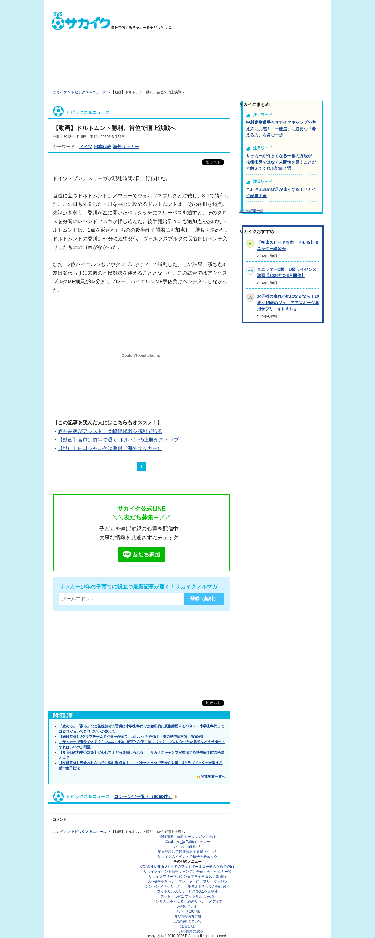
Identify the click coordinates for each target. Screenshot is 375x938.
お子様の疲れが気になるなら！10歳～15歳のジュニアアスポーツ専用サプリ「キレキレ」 (288, 302)
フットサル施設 (187, 896)
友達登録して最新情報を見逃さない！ (187, 852)
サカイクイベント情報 (187, 871)
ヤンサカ (187, 901)
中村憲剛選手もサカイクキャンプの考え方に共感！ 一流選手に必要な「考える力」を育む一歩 (281, 128)
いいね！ (187, 847)
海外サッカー (126, 146)
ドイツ (85, 146)
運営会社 (187, 926)
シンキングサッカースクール (187, 886)
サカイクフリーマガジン (187, 876)
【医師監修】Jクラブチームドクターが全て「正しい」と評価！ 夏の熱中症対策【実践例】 (132, 737)
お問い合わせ (187, 906)
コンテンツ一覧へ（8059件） (143, 796)
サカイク (60, 92)
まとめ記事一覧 (251, 211)
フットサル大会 (187, 891)
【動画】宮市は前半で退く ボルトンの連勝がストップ (118, 440)
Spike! (187, 881)
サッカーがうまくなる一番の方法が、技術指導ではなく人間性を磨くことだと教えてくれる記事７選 (281, 162)
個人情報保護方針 (187, 916)
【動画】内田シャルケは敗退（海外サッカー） (110, 448)
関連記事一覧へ (213, 777)
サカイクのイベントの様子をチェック (187, 857)
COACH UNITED (187, 867)
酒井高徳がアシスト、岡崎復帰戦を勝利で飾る (110, 431)
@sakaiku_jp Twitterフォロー (187, 842)
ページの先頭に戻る (187, 931)
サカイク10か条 (187, 911)
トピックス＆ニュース (88, 92)
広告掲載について (187, 921)
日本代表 (102, 146)
